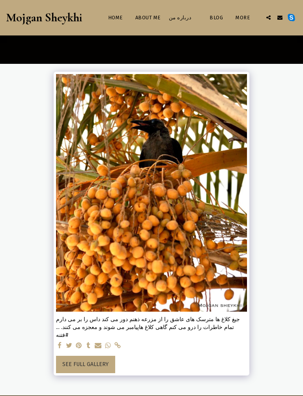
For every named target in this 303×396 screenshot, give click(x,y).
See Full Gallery (85, 364)
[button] (268, 17)
